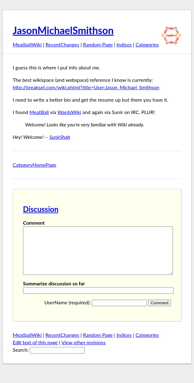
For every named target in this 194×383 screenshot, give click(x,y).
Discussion (40, 209)
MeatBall (39, 112)
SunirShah (59, 137)
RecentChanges (62, 44)
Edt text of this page (35, 351)
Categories (147, 44)
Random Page (98, 44)
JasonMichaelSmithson (63, 30)
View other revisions (83, 351)
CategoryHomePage (34, 165)
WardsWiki (69, 112)
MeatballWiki (27, 44)
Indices (124, 44)
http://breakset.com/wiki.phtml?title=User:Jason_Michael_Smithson (86, 87)
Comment (34, 223)
